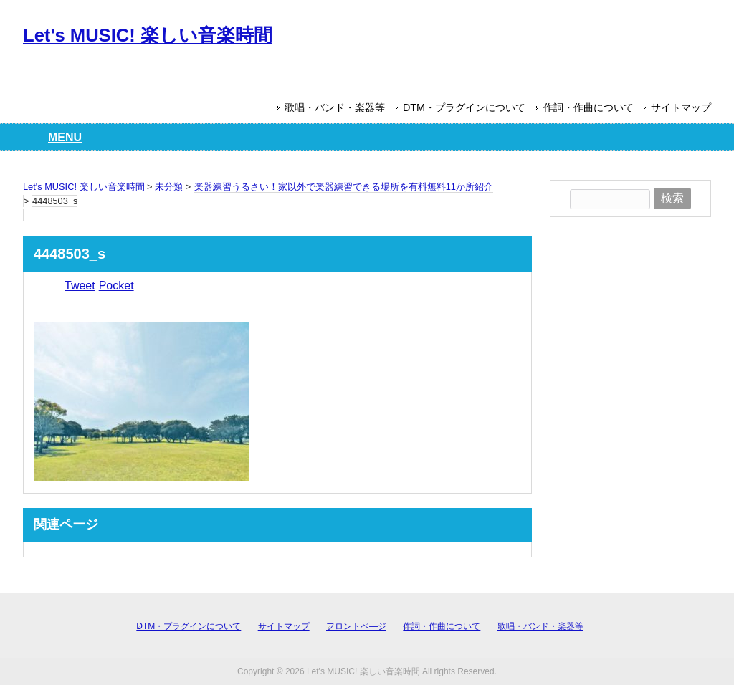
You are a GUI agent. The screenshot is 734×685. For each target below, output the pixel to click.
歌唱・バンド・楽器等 (335, 107)
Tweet (80, 285)
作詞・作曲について (588, 107)
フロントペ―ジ (356, 626)
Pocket (116, 285)
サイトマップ (681, 107)
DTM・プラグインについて (464, 107)
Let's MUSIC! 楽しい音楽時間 (147, 35)
